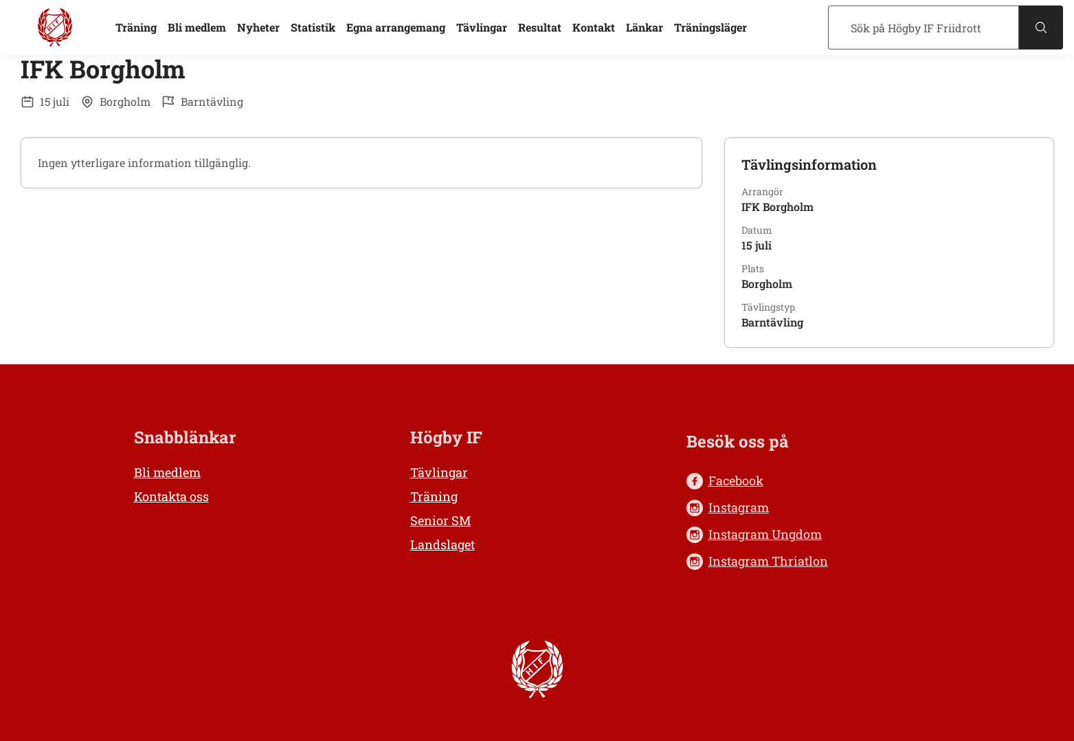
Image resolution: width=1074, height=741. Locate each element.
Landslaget (442, 544)
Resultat (539, 27)
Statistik (313, 27)
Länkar (644, 27)
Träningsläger (710, 27)
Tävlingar (481, 27)
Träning (136, 27)
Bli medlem (197, 27)
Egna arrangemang (395, 27)
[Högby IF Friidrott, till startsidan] (54, 27)
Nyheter (258, 27)
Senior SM (440, 520)
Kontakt (593, 27)
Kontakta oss (171, 496)
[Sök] (923, 27)
